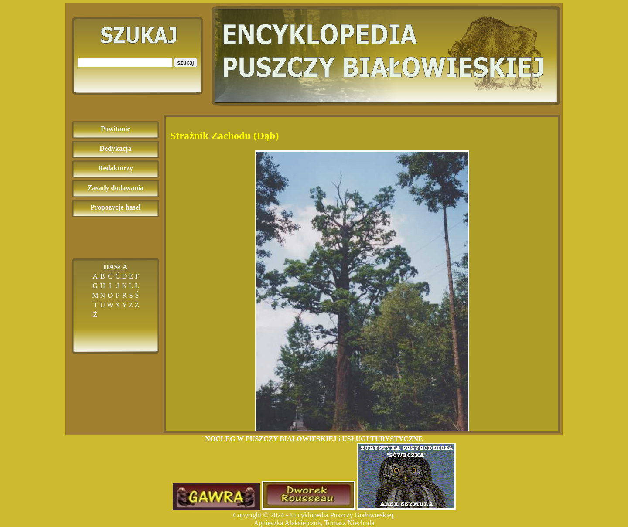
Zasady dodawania (116, 187)
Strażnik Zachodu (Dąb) (224, 135)
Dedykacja (116, 148)
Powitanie (115, 129)
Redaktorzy (115, 168)
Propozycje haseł (116, 207)
